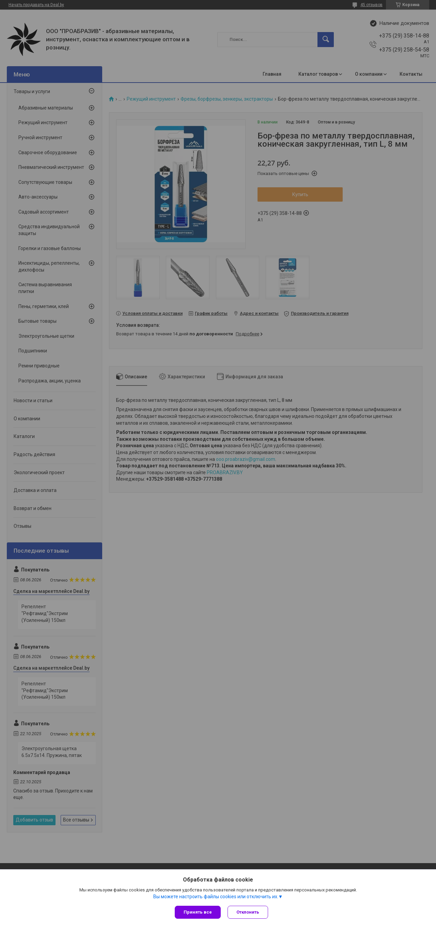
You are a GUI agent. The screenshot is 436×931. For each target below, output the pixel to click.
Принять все (198, 912)
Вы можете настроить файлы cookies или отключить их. (215, 896)
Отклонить (247, 912)
